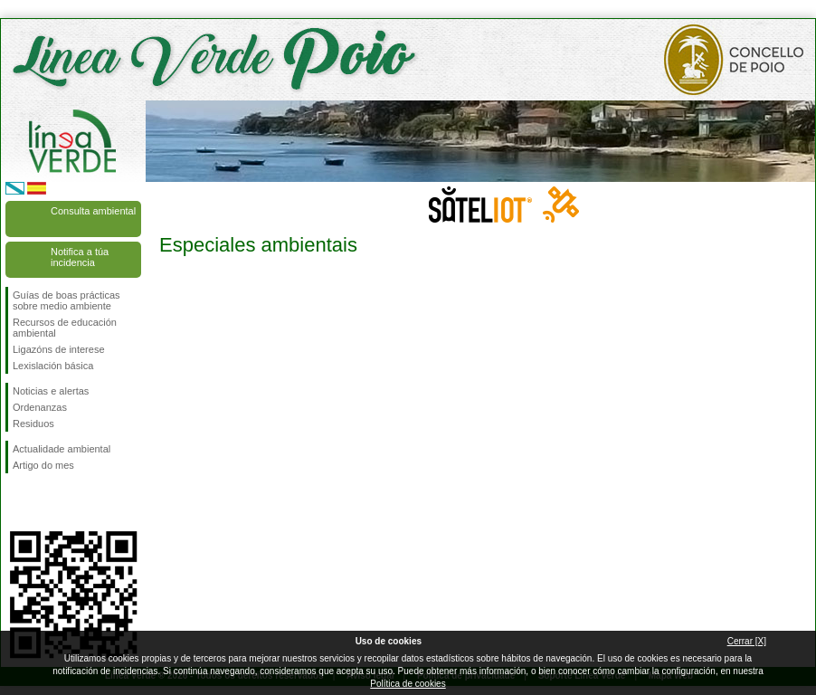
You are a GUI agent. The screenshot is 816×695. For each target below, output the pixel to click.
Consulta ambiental (93, 210)
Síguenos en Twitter (46, 502)
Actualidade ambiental (61, 448)
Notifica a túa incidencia (80, 257)
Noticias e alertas (51, 391)
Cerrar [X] (746, 641)
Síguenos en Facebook (16, 502)
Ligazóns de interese (59, 349)
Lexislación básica (53, 365)
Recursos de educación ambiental (65, 327)
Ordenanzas (40, 407)
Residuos (33, 423)
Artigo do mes (43, 465)
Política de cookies (407, 684)
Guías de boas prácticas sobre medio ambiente (66, 300)
